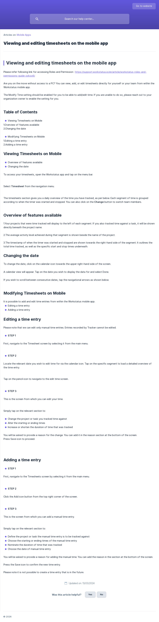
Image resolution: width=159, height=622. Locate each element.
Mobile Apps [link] (24, 34)
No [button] (101, 594)
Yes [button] (90, 594)
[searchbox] (79, 19)
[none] (144, 6)
